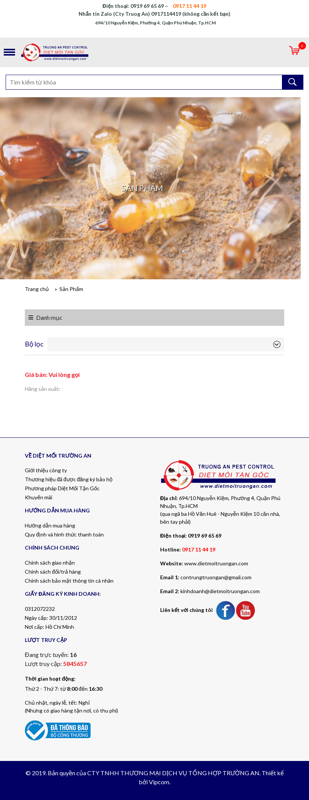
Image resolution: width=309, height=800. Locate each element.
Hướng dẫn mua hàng (50, 525)
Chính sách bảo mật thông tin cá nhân (69, 580)
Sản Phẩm (71, 289)
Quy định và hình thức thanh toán (64, 534)
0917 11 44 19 (198, 549)
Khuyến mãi (38, 497)
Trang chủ (37, 289)
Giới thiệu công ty (46, 470)
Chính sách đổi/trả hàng (53, 571)
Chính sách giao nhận (50, 562)
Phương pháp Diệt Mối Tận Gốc (62, 488)
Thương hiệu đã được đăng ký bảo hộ (68, 479)
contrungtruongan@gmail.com (215, 577)
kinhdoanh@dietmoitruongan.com (220, 591)
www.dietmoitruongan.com (216, 563)
